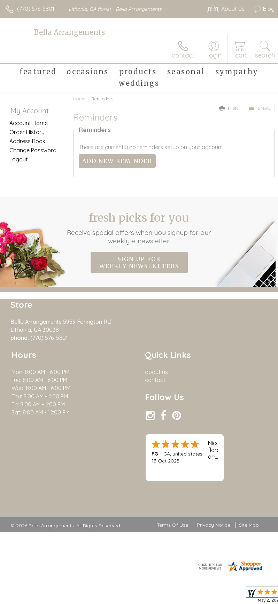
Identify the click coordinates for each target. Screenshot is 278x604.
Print (230, 108)
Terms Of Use (172, 525)
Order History (27, 132)
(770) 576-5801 (35, 8)
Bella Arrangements (69, 32)
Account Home (28, 123)
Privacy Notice (213, 525)
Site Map (249, 525)
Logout (18, 159)
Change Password (32, 150)
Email (260, 108)
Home (79, 98)
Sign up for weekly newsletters (139, 262)
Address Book (27, 141)
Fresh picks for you (139, 228)
